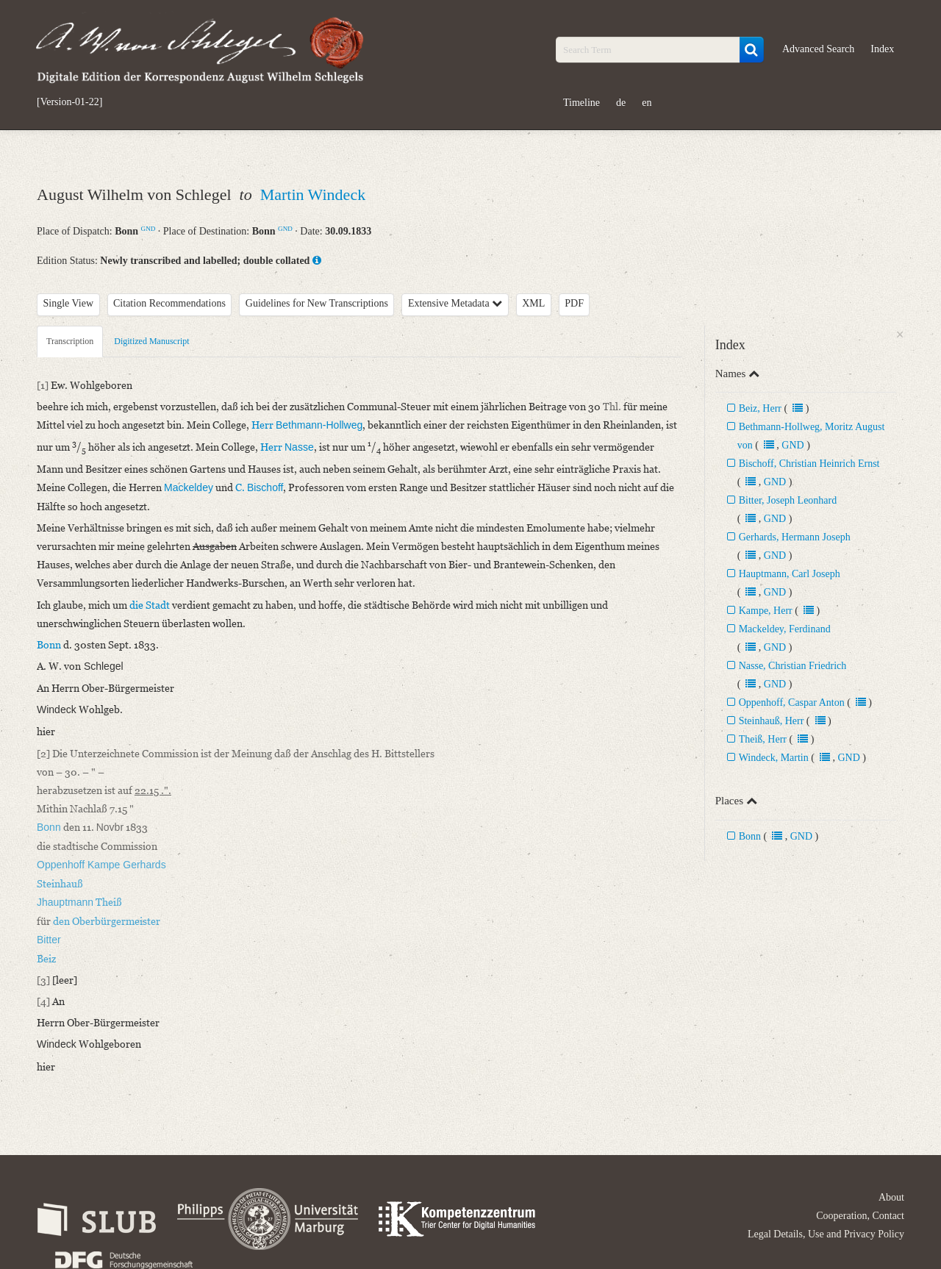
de (621, 102)
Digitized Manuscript (151, 341)
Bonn (750, 836)
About (891, 1197)
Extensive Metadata (455, 303)
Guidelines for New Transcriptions (317, 303)
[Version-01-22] (69, 102)
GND (148, 228)
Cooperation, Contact (860, 1215)
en (646, 102)
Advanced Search (818, 48)
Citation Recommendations (169, 303)
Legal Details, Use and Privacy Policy (826, 1234)
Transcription (69, 341)
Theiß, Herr (763, 739)
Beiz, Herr (760, 408)
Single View (68, 303)
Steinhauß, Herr (771, 720)
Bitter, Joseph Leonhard (788, 500)
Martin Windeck (313, 194)
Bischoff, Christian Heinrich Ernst (809, 463)
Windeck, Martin (774, 757)
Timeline (581, 102)
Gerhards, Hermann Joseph (795, 537)
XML (533, 303)
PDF (574, 303)
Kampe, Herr (765, 610)
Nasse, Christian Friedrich (793, 665)
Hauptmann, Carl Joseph (789, 573)
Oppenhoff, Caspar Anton (792, 702)
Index (882, 48)
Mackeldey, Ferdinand (785, 628)
